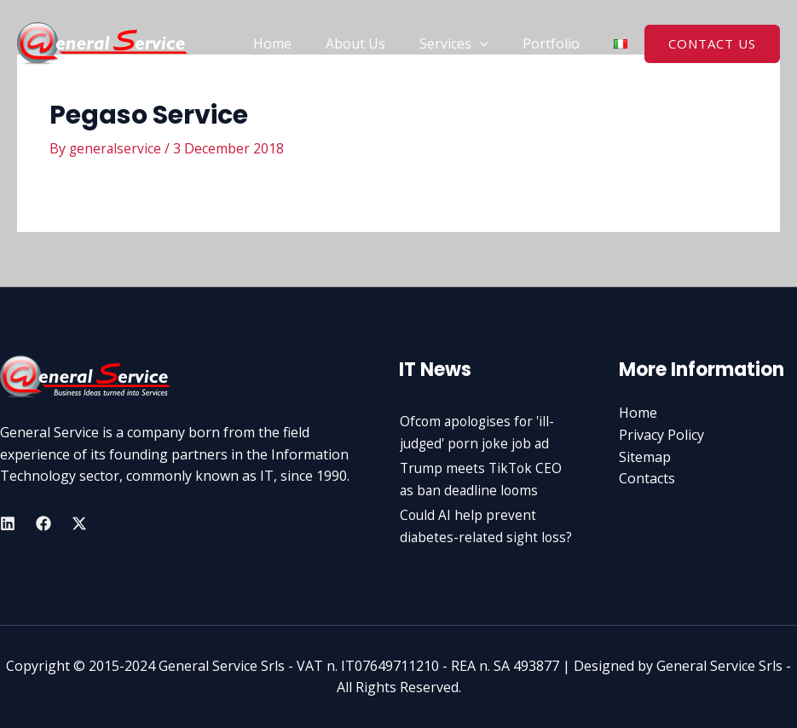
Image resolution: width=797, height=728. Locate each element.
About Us (372, 43)
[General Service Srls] (102, 41)
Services (464, 43)
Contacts (647, 478)
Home (296, 43)
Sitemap (645, 456)
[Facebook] (43, 523)
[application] (490, 43)
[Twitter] (79, 523)
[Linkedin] (7, 523)
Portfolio (554, 43)
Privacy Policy (661, 434)
